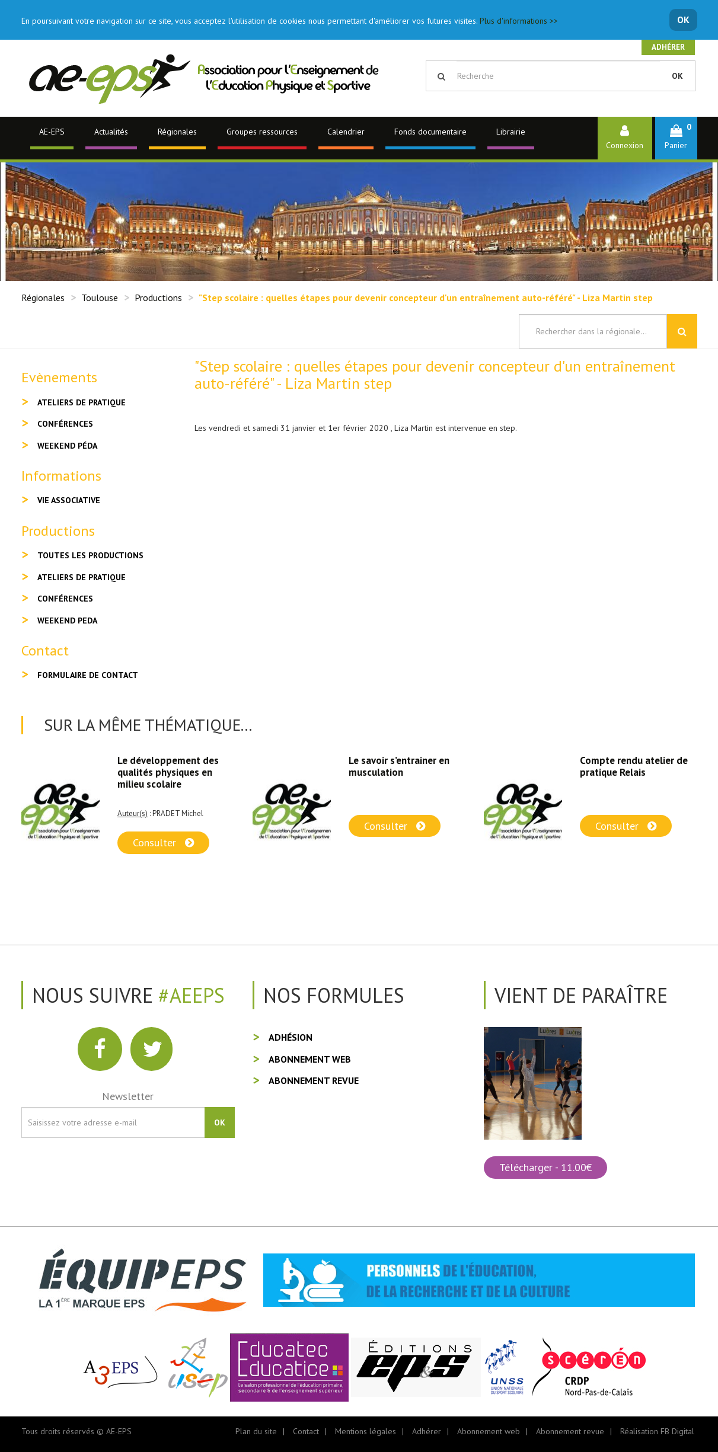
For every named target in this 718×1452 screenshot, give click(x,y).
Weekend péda (67, 445)
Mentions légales (365, 1431)
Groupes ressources (262, 131)
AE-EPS (52, 131)
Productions (158, 297)
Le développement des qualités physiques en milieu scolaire (168, 772)
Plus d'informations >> (519, 20)
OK (683, 19)
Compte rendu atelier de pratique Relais (634, 766)
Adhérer (668, 47)
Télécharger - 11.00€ (545, 1167)
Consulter (163, 842)
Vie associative (68, 500)
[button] (676, 138)
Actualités (111, 131)
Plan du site (256, 1431)
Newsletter (128, 1096)
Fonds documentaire (430, 131)
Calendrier (346, 131)
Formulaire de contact (87, 675)
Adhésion (290, 1037)
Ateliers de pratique (81, 402)
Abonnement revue (314, 1080)
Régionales (177, 131)
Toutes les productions (90, 555)
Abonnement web (310, 1059)
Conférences (65, 423)
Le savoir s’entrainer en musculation (399, 766)
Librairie (510, 131)
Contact (306, 1431)
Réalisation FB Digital (657, 1431)
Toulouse (99, 297)
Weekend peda (67, 620)
